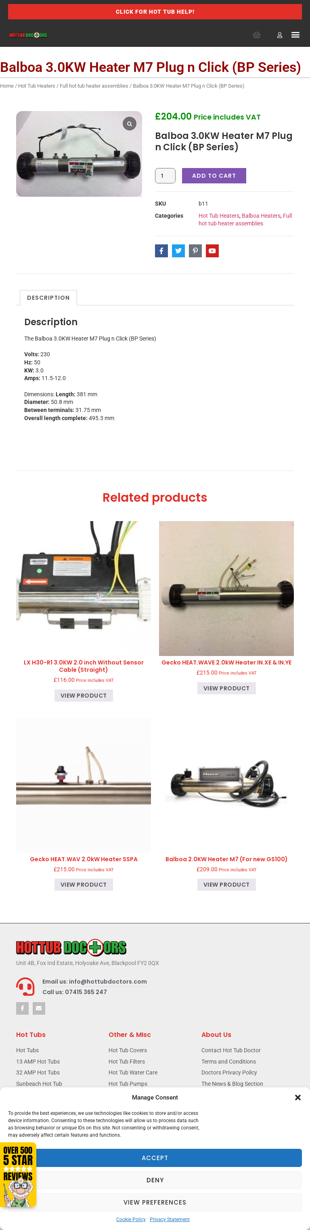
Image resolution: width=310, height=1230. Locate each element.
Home (7, 86)
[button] (298, 1097)
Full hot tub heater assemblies (94, 86)
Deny (155, 1180)
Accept (155, 1158)
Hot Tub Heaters (36, 86)
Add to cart (214, 176)
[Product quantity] (165, 175)
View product (84, 696)
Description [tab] (48, 298)
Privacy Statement (170, 1219)
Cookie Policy (131, 1219)
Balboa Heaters (261, 215)
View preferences (155, 1202)
